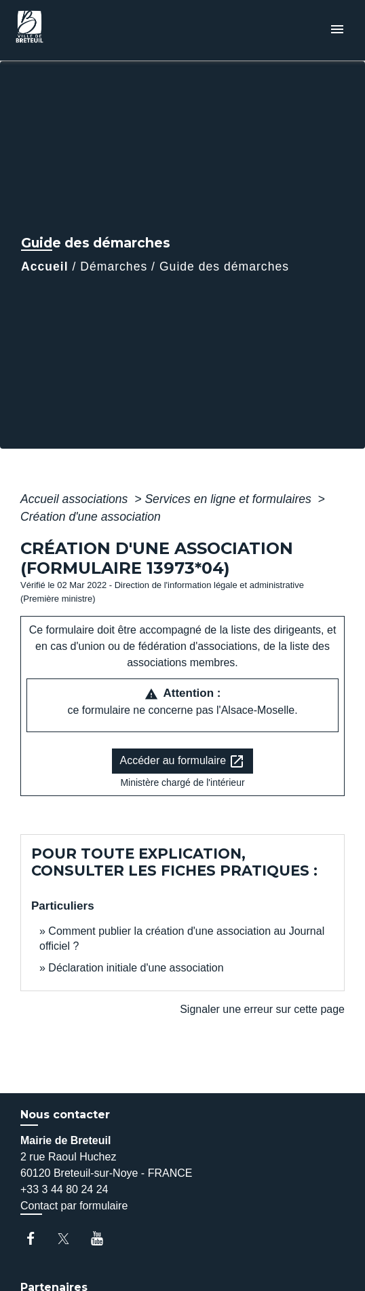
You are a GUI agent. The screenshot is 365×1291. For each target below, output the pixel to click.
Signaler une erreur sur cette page (262, 1009)
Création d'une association (90, 516)
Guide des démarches (224, 266)
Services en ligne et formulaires (229, 499)
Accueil (45, 266)
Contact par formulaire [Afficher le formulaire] (74, 1205)
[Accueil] (62, 30)
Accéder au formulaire (183, 761)
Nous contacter (65, 1114)
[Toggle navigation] (337, 30)
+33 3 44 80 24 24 (64, 1189)
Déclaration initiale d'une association (137, 968)
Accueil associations (75, 499)
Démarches (113, 266)
